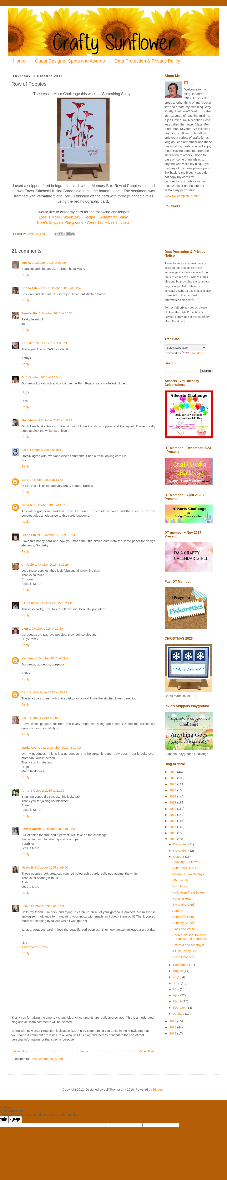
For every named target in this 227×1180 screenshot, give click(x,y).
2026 (173, 772)
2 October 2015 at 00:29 (44, 717)
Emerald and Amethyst (188, 945)
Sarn (24, 450)
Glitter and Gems (184, 868)
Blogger (158, 1089)
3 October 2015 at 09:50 (51, 867)
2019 (173, 814)
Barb (25, 479)
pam (24, 628)
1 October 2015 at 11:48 (47, 479)
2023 (173, 790)
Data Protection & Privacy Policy (147, 61)
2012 (173, 1033)
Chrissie (27, 564)
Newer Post (20, 1051)
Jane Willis (29, 313)
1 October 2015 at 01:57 (65, 288)
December (180, 844)
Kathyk (26, 343)
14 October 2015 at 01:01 (46, 906)
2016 (173, 833)
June (177, 983)
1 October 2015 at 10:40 (46, 450)
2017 (173, 827)
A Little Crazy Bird (184, 951)
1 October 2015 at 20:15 (56, 603)
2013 (173, 1027)
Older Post (146, 1051)
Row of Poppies (183, 957)
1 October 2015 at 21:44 (53, 658)
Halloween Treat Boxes (188, 892)
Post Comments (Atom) (47, 1059)
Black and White (183, 929)
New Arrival (180, 886)
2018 (173, 820)
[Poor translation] (15, 1119)
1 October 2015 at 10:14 (55, 420)
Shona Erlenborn (34, 288)
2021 (173, 802)
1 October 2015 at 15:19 (50, 505)
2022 (173, 796)
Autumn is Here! (183, 917)
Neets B (27, 867)
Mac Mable (29, 420)
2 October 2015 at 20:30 (64, 747)
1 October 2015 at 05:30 (55, 313)
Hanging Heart (182, 898)
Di (23, 377)
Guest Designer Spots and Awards (70, 61)
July (176, 977)
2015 (173, 839)
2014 (173, 1021)
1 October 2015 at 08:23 (50, 343)
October (179, 856)
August (178, 971)
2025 (173, 778)
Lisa (24, 906)
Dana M (26, 505)
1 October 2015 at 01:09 (49, 262)
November (180, 850)
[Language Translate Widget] (185, 347)
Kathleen (28, 658)
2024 (173, 784)
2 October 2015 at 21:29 (47, 790)
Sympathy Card (183, 904)
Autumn (177, 910)
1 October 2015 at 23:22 (50, 692)
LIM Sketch (180, 880)
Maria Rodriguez (33, 747)
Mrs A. (26, 262)
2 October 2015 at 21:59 (60, 829)
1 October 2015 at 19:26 (52, 564)
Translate (192, 353)
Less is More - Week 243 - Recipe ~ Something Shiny (83, 217)
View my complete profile (182, 196)
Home (19, 61)
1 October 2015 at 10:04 (43, 377)
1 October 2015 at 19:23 (58, 535)
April (176, 995)
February (179, 1007)
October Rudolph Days (188, 874)
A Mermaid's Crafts (34, 947)
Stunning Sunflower (186, 862)
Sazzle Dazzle (31, 829)
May (176, 989)
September (181, 965)
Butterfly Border (183, 923)
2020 (173, 808)
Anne (25, 790)
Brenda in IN (30, 535)
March (178, 1001)
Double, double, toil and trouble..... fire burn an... (190, 936)
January (179, 1013)
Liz (190, 83)
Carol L (26, 692)
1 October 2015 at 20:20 (46, 628)
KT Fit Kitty (29, 603)
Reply (25, 274)
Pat (23, 717)
